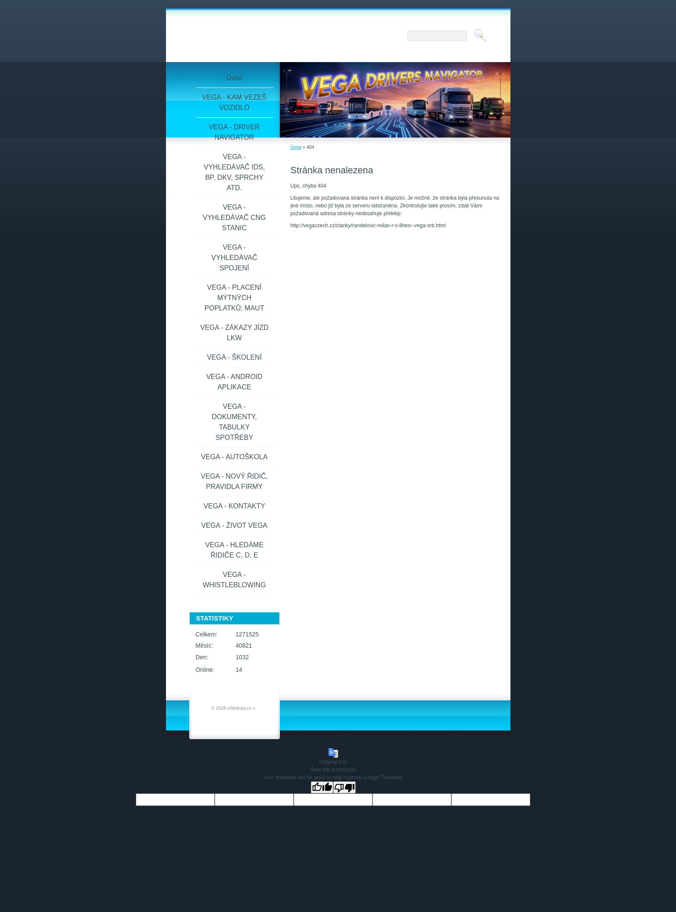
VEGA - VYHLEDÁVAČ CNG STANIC (234, 218)
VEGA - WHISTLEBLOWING (234, 580)
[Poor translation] (344, 787)
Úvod (296, 147)
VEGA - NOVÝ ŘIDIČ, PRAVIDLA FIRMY (234, 481)
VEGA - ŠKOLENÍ (234, 357)
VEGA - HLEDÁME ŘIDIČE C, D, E (234, 550)
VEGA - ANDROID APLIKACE (234, 382)
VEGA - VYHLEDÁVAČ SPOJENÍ (234, 258)
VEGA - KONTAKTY (234, 506)
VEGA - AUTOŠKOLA (234, 457)
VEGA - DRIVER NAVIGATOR (234, 132)
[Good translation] (322, 787)
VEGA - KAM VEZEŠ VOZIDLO (234, 102)
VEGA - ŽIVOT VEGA (234, 525)
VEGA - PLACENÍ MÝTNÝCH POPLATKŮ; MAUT (234, 298)
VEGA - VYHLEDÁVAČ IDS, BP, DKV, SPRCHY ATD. (234, 172)
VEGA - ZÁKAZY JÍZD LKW (234, 333)
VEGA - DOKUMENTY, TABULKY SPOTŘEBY (234, 422)
